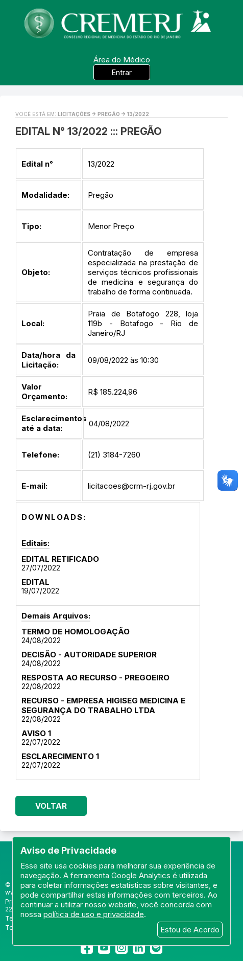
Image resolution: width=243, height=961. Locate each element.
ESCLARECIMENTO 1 (60, 756)
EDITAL (35, 582)
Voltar (51, 806)
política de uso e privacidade (93, 914)
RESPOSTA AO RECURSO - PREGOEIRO (95, 677)
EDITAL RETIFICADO (60, 559)
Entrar (121, 72)
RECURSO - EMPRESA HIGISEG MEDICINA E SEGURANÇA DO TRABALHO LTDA (103, 705)
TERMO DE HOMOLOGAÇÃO (75, 631)
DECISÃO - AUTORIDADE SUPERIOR (89, 654)
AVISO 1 (36, 733)
